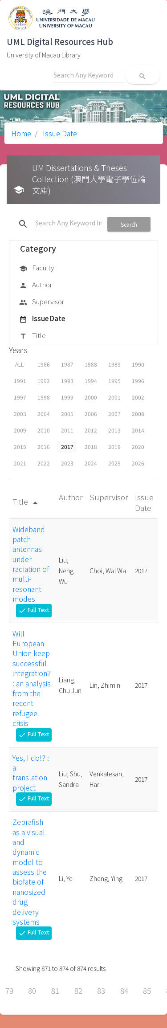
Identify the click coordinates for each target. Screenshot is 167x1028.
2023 (67, 463)
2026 (138, 463)
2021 (20, 463)
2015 (20, 446)
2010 (43, 430)
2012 (91, 430)
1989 (114, 364)
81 (55, 990)
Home (21, 133)
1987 (67, 364)
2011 (67, 430)
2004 (43, 413)
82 (78, 990)
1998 (43, 397)
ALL (19, 364)
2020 (138, 446)
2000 (91, 397)
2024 (91, 463)
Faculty (36, 268)
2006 (91, 413)
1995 (114, 380)
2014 (138, 430)
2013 (114, 430)
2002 (138, 397)
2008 (138, 413)
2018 (91, 446)
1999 (67, 397)
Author (35, 285)
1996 (138, 380)
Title (32, 336)
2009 (20, 430)
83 (101, 990)
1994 (91, 380)
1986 (43, 364)
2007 (114, 413)
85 (147, 990)
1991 (20, 380)
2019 (114, 446)
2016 (43, 446)
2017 (67, 446)
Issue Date (59, 133)
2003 (20, 413)
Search (129, 224)
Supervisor (41, 302)
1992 (43, 380)
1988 (91, 364)
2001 (114, 397)
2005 (67, 413)
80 (32, 990)
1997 (20, 397)
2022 (43, 463)
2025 (114, 463)
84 (124, 990)
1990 (138, 364)
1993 (67, 380)
